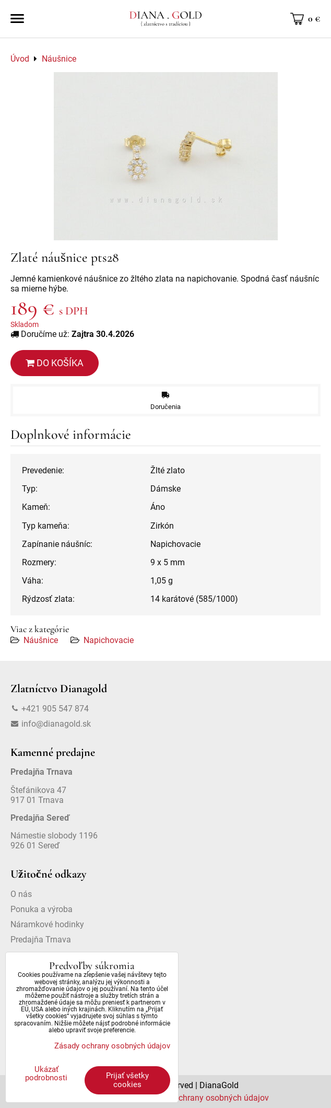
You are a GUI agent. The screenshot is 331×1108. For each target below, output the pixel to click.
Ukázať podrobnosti (46, 1073)
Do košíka (55, 362)
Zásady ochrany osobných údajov (206, 1098)
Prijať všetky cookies (127, 1080)
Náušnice (40, 640)
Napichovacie (109, 640)
